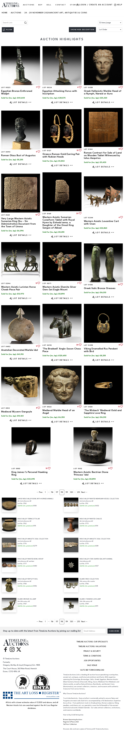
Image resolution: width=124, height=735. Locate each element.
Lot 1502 (78, 468)
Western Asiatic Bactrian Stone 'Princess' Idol (91, 473)
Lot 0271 (47, 283)
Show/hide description (82, 29)
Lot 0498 (88, 345)
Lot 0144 (88, 149)
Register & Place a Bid (71, 722)
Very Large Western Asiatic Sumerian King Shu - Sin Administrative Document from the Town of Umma (18, 222)
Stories (74, 5)
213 (78, 492)
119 (67, 492)
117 (57, 492)
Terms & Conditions (92, 656)
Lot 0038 (88, 87)
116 (52, 492)
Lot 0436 (88, 285)
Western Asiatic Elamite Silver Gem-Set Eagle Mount (59, 288)
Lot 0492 (47, 345)
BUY (40, 5)
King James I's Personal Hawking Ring (29, 473)
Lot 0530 (88, 407)
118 (62, 492)
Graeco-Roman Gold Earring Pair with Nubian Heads (61, 155)
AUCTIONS (28, 5)
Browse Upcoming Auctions (72, 719)
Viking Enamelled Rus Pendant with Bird (101, 350)
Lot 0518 (5, 408)
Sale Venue (92, 665)
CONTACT (60, 5)
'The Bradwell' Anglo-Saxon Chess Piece (62, 350)
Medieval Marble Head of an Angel (59, 411)
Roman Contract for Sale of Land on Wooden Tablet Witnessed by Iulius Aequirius (103, 155)
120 (71, 492)
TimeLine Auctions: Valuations (92, 646)
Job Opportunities (92, 661)
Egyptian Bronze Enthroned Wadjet (16, 92)
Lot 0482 (5, 346)
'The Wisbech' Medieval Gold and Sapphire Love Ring (103, 411)
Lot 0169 (47, 214)
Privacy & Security (92, 651)
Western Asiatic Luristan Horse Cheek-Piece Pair (18, 288)
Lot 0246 (5, 283)
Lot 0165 (5, 215)
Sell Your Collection (70, 724)
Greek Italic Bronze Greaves (99, 288)
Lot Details (22, 102)
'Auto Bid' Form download (92, 670)
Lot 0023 (5, 87)
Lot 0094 (5, 152)
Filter (9, 30)
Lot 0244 (88, 218)
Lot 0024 (47, 87)
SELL (48, 5)
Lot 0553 (16, 468)
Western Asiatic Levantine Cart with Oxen (101, 222)
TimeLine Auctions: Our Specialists (92, 642)
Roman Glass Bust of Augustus (18, 155)
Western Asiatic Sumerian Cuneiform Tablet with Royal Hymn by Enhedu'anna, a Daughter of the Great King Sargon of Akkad (59, 222)
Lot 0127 (47, 150)
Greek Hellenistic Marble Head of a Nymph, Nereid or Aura (102, 92)
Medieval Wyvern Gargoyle (16, 411)
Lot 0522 (47, 407)
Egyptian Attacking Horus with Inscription (60, 92)
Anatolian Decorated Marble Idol (19, 350)
